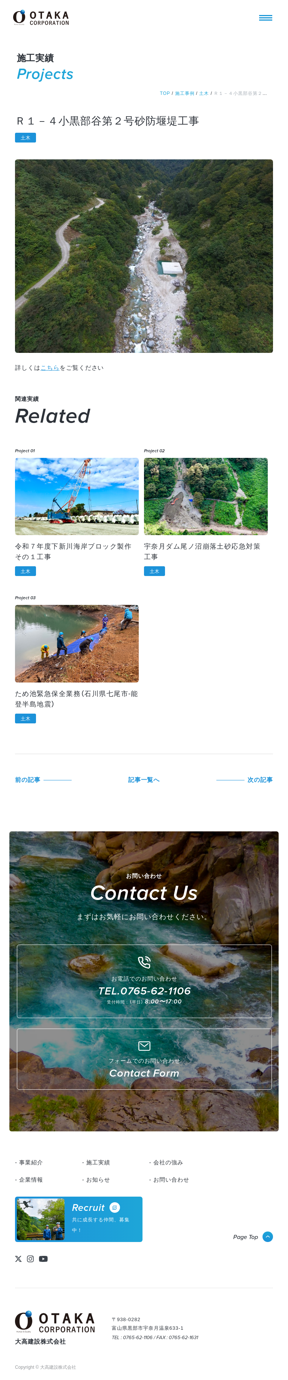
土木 (25, 138)
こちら (50, 367)
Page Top (245, 1237)
